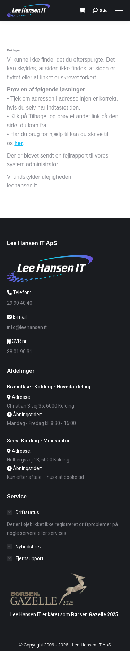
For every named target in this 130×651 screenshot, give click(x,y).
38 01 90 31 (19, 351)
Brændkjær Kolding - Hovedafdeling (48, 386)
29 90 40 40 (19, 303)
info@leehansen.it (27, 327)
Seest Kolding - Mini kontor (38, 440)
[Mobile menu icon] (119, 10)
